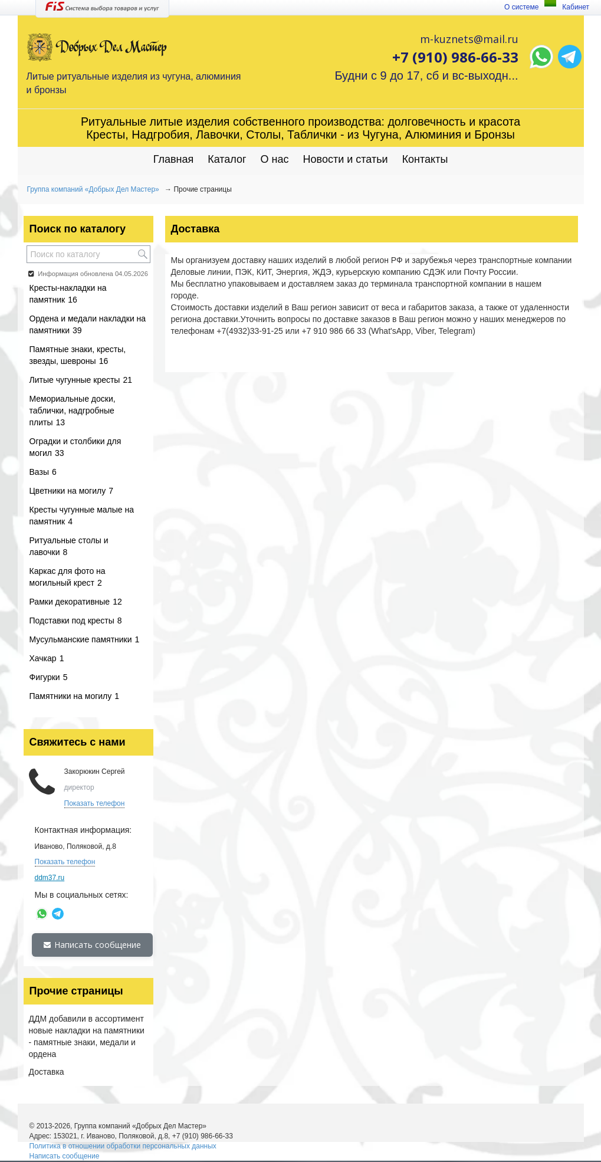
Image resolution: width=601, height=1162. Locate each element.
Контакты (425, 159)
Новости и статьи (345, 159)
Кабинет (575, 7)
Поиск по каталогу (77, 229)
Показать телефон (94, 803)
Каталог (227, 159)
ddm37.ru (50, 878)
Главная (173, 159)
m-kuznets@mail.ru (469, 39)
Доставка (46, 1071)
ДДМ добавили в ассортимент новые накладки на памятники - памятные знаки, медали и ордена (86, 1036)
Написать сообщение (92, 944)
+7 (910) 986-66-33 (455, 57)
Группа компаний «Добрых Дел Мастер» (93, 189)
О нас (275, 159)
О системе (521, 7)
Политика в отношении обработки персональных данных (122, 1146)
